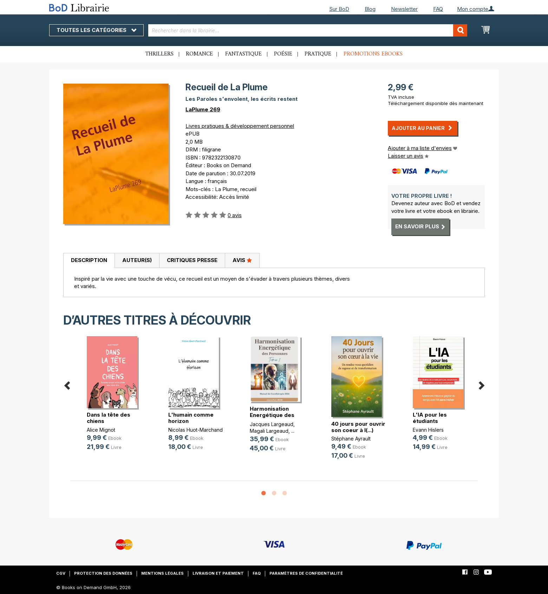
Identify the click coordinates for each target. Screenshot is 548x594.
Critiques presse (192, 260)
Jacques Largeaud (271, 424)
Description (89, 260)
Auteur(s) (137, 260)
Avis (242, 260)
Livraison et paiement (218, 573)
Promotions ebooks (373, 54)
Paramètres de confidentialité (306, 573)
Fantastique (243, 54)
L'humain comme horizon (191, 417)
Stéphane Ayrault (351, 439)
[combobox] (308, 30)
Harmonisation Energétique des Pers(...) (272, 415)
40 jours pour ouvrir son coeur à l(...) (358, 426)
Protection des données (103, 573)
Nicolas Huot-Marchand (195, 430)
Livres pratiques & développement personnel (239, 126)
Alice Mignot (101, 430)
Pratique (318, 54)
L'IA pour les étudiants (430, 417)
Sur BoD (339, 9)
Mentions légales (162, 573)
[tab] (89, 260)
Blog (370, 9)
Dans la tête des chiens (108, 417)
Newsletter (404, 9)
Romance (199, 54)
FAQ (438, 9)
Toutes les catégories (96, 30)
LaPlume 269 (202, 109)
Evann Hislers (428, 430)
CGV (60, 573)
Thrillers (159, 54)
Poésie (283, 54)
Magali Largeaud (269, 431)
